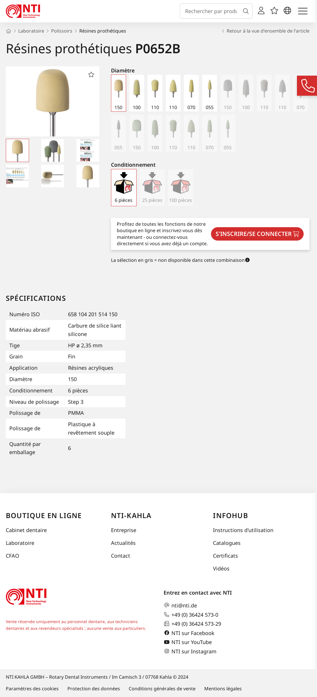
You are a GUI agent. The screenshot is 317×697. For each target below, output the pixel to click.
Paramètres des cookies (32, 688)
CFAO (12, 555)
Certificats (225, 555)
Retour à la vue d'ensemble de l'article (265, 31)
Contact (120, 555)
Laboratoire (20, 542)
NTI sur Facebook (189, 633)
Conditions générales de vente (162, 688)
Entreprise (123, 530)
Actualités (123, 542)
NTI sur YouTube (188, 642)
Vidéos (221, 568)
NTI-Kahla (131, 515)
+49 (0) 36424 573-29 (192, 623)
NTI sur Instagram (190, 651)
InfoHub (230, 515)
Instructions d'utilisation (243, 530)
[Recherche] (247, 11)
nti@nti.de (180, 605)
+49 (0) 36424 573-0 (191, 614)
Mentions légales (223, 688)
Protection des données (93, 688)
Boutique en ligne (44, 515)
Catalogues (227, 542)
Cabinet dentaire (26, 530)
